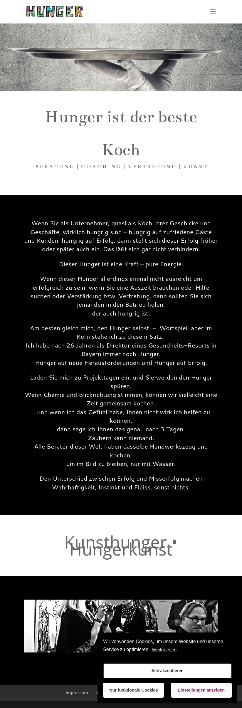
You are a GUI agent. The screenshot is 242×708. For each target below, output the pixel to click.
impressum (77, 692)
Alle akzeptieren (167, 670)
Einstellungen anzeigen (201, 690)
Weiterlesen (164, 649)
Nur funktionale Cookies (133, 690)
